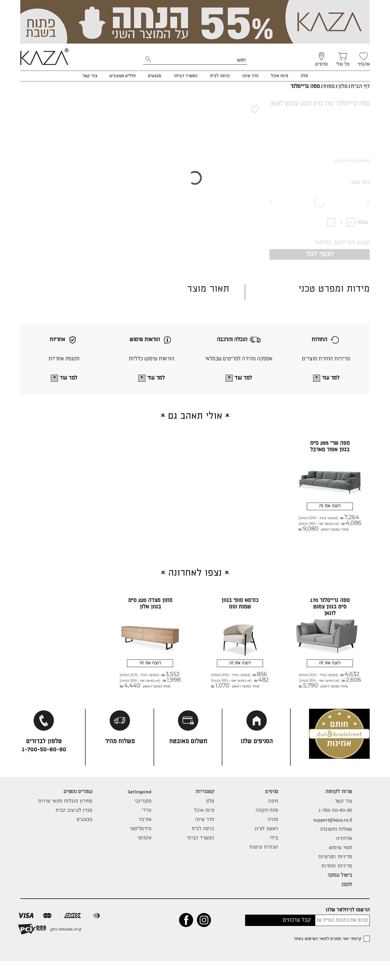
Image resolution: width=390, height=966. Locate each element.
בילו (274, 843)
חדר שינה (250, 76)
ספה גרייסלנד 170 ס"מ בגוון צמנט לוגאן (330, 609)
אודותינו (344, 843)
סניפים (271, 796)
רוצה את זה (330, 508)
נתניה (273, 824)
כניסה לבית (220, 76)
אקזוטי (144, 843)
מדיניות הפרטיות (335, 862)
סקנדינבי (142, 806)
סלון (304, 76)
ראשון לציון (266, 833)
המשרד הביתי (185, 76)
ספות (328, 86)
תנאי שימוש (340, 852)
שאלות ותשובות (336, 834)
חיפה (273, 806)
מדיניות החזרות (336, 871)
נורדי (146, 815)
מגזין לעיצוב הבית (74, 815)
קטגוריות (205, 796)
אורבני (145, 824)
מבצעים (154, 76)
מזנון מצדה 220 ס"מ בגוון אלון (150, 606)
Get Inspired (139, 797)
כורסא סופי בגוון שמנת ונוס (239, 606)
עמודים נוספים (78, 796)
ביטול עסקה (340, 880)
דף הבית (360, 86)
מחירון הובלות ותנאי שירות (65, 806)
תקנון (346, 889)
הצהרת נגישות (263, 852)
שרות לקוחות (338, 796)
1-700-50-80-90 (335, 815)
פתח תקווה (267, 815)
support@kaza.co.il (332, 825)
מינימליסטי (140, 833)
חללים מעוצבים (123, 76)
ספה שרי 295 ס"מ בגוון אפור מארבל (330, 447)
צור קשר (89, 76)
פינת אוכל (279, 76)
